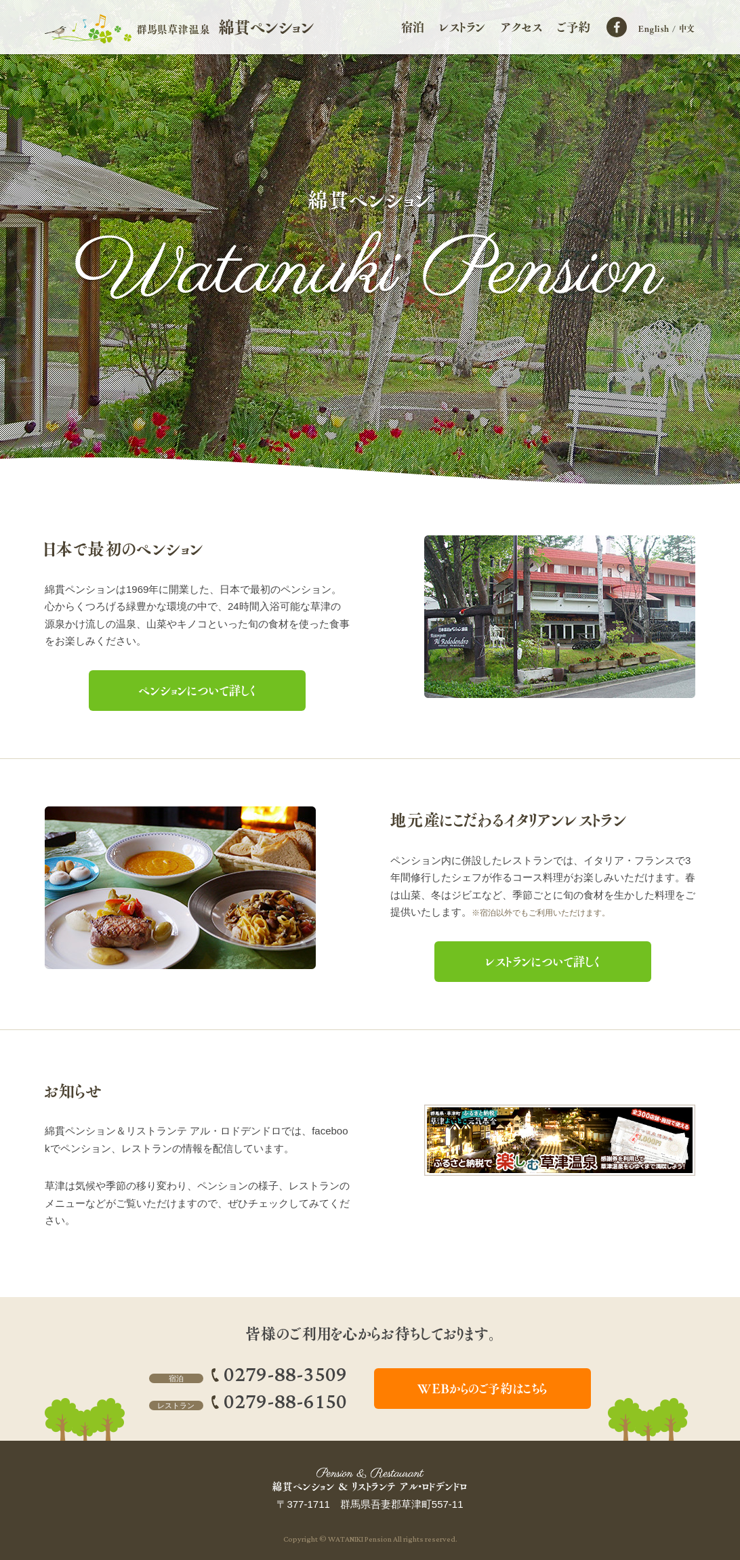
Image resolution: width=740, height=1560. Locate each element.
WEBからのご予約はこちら (482, 1388)
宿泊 (413, 27)
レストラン (463, 27)
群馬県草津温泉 (225, 27)
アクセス (521, 27)
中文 (687, 28)
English (654, 28)
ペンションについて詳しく (197, 690)
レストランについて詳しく (543, 962)
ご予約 (575, 27)
